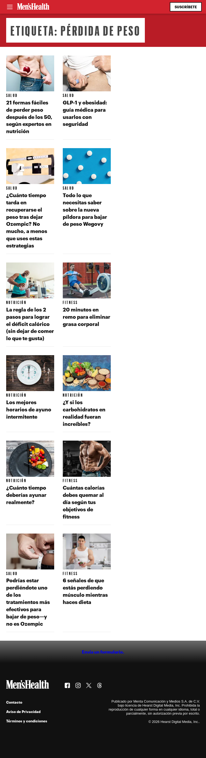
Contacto (14, 702)
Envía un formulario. (103, 651)
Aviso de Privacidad (23, 712)
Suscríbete (186, 7)
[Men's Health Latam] (33, 7)
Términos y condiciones (26, 721)
